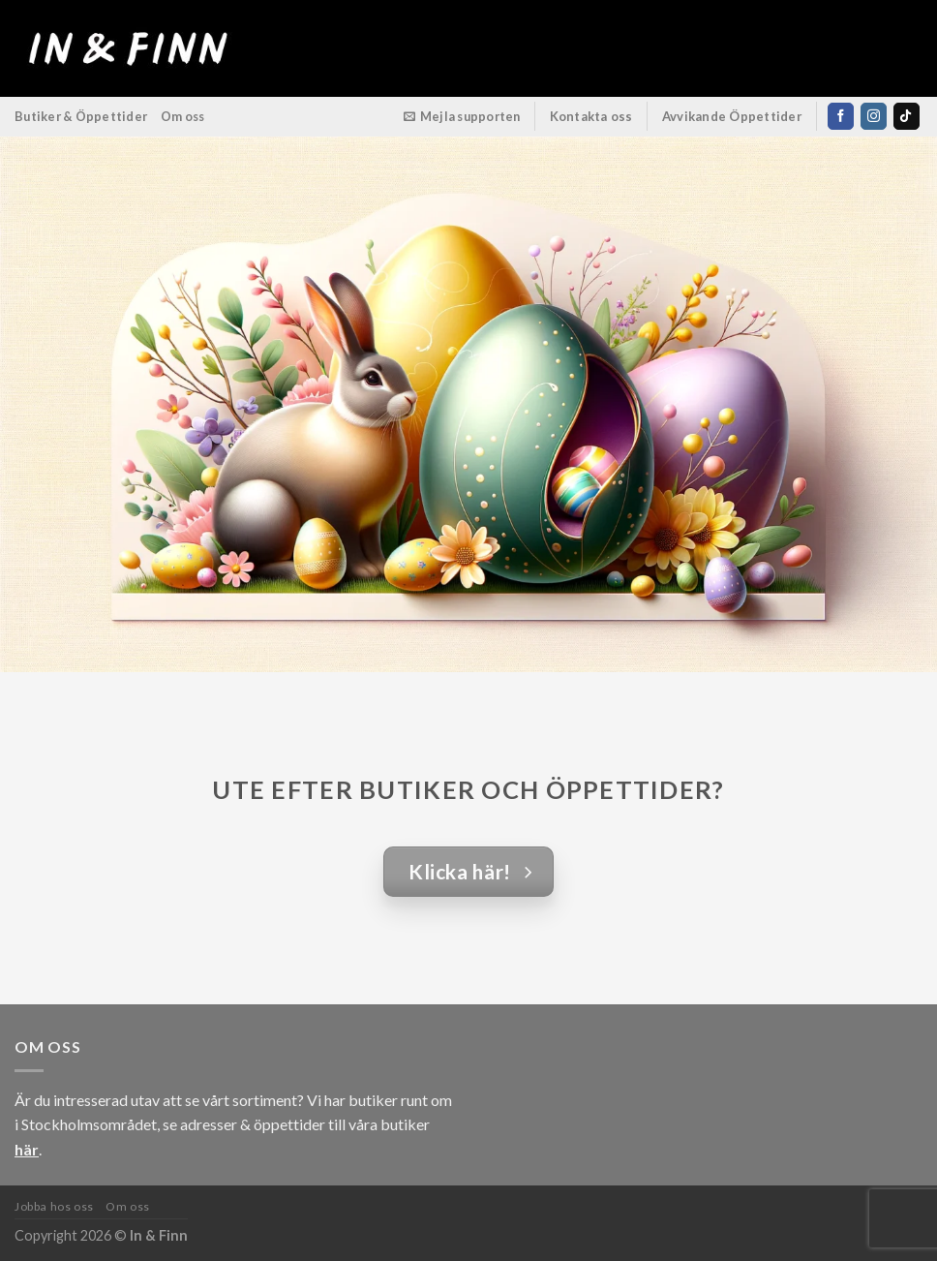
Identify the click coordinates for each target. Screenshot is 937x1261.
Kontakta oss (591, 116)
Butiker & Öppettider (81, 116)
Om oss (183, 116)
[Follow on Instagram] (874, 116)
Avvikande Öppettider (732, 116)
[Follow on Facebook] (841, 116)
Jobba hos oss (54, 1206)
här (27, 1149)
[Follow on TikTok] (906, 116)
